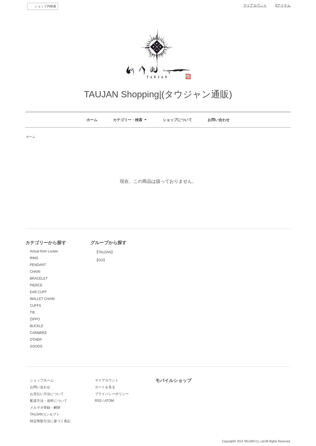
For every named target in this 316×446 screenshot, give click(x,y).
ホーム (91, 120)
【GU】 (117, 327)
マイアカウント (255, 5)
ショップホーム (42, 380)
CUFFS (35, 306)
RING (34, 258)
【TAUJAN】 (117, 274)
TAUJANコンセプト (45, 414)
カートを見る (105, 387)
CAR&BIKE (38, 333)
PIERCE (36, 285)
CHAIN (35, 272)
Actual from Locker (44, 251)
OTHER (36, 340)
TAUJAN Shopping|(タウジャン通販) (158, 94)
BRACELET (39, 278)
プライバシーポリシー (112, 394)
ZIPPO (35, 319)
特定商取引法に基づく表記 (50, 421)
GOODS (36, 346)
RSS (98, 401)
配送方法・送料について (48, 401)
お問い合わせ (219, 120)
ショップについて (177, 120)
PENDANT (38, 265)
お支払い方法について (47, 394)
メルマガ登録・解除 (45, 407)
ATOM (109, 401)
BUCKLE (36, 326)
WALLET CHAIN (42, 299)
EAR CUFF (38, 292)
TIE (32, 312)
